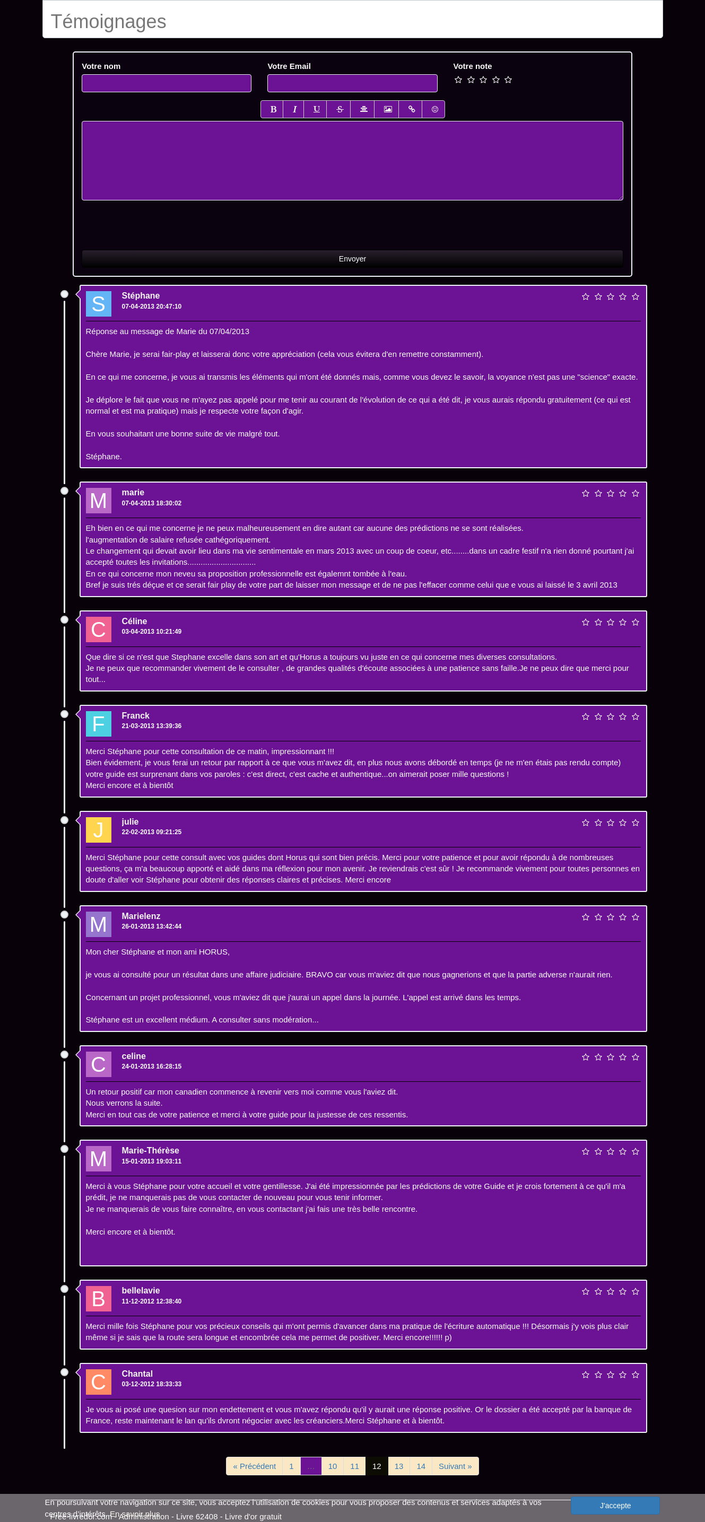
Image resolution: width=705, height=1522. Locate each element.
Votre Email (288, 66)
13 (399, 1466)
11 (354, 1466)
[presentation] (162, 221)
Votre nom (101, 66)
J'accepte (615, 1505)
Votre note (473, 66)
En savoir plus (135, 1513)
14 (420, 1466)
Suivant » (455, 1466)
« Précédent (254, 1466)
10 (332, 1466)
